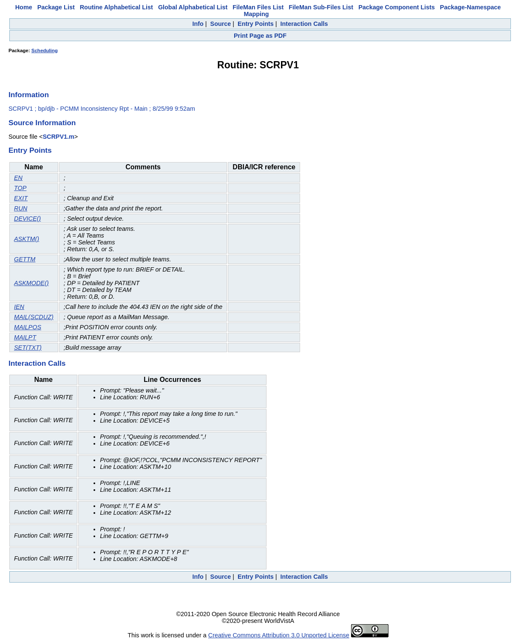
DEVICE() (27, 218)
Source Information (42, 122)
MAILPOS (27, 327)
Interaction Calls (304, 23)
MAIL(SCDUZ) (34, 317)
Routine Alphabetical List (116, 7)
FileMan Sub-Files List (321, 7)
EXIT (21, 198)
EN (18, 177)
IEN (19, 306)
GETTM (24, 259)
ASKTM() (26, 238)
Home (23, 7)
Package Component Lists (396, 7)
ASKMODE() (31, 283)
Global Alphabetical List (192, 7)
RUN (20, 208)
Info (197, 23)
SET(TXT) (28, 347)
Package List (56, 7)
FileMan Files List (258, 7)
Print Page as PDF (260, 35)
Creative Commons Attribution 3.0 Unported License (278, 635)
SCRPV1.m (58, 136)
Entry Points (256, 23)
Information (29, 94)
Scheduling (44, 50)
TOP (20, 188)
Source (220, 23)
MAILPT (25, 337)
